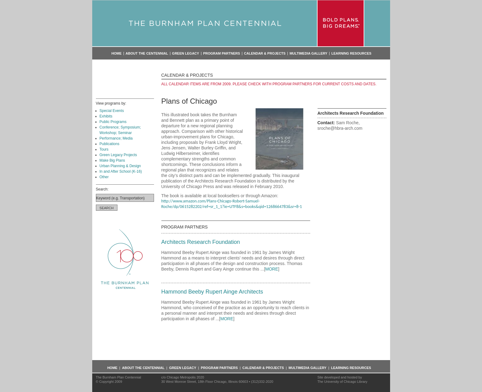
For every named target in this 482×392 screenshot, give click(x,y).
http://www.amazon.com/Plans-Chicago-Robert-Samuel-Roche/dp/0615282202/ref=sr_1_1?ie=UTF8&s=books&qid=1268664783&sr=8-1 (231, 203)
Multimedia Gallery (308, 53)
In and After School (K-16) (121, 171)
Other (104, 177)
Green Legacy (185, 53)
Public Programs (113, 122)
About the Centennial (147, 53)
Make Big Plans (112, 160)
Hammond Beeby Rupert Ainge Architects (212, 292)
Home (117, 53)
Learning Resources (351, 53)
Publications (110, 144)
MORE (271, 269)
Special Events (112, 111)
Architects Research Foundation (200, 242)
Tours (104, 149)
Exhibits (106, 116)
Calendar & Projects (265, 53)
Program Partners (221, 53)
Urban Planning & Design (120, 166)
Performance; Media (116, 138)
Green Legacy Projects (118, 155)
